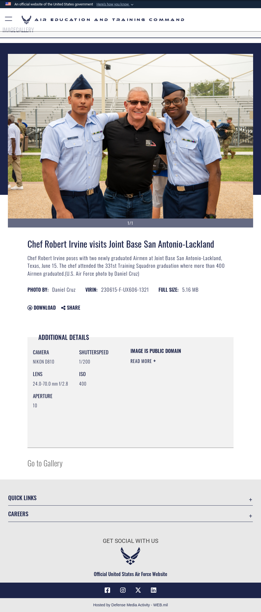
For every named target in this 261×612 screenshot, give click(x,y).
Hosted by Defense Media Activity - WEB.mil (130, 605)
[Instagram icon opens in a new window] (123, 590)
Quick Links (22, 497)
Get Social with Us (130, 540)
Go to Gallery (45, 463)
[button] (116, 4)
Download (41, 307)
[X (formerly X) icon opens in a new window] (138, 590)
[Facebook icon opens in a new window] (107, 590)
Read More (141, 361)
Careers (18, 513)
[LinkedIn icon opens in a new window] (154, 590)
